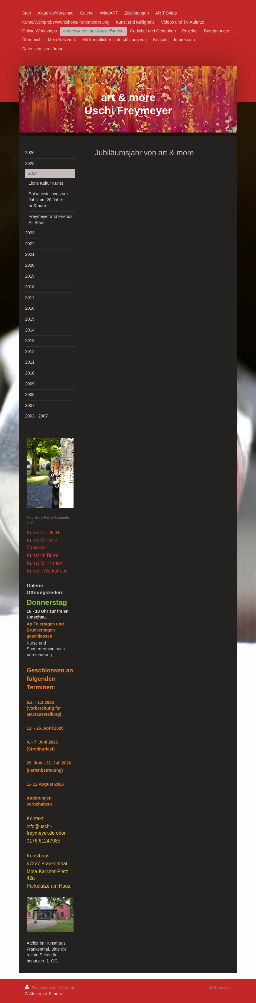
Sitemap (67, 987)
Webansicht (220, 987)
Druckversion (41, 987)
